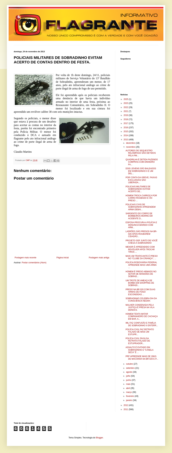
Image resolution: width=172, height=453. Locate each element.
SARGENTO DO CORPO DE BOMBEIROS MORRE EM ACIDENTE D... (139, 216)
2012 (126, 405)
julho (128, 376)
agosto (129, 372)
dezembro (131, 143)
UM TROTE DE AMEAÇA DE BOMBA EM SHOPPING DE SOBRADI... (140, 283)
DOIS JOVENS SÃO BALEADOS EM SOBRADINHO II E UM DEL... (141, 171)
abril (128, 388)
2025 (126, 99)
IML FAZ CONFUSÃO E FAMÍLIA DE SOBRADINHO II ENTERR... (142, 324)
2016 (126, 127)
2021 (126, 111)
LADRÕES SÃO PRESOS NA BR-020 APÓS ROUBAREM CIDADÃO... (141, 234)
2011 (126, 409)
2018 (126, 119)
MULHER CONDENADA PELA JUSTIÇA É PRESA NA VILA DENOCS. (140, 307)
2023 (126, 103)
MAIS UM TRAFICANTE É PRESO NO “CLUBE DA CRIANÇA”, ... (142, 257)
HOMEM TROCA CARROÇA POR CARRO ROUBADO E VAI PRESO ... (141, 198)
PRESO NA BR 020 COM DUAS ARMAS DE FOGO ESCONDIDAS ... (140, 292)
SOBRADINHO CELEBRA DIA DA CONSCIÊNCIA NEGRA (141, 299)
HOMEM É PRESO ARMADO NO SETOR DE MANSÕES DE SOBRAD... (141, 274)
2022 (126, 107)
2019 (126, 115)
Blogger (99, 437)
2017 (126, 123)
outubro (130, 364)
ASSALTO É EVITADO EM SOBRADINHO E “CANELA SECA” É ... (139, 350)
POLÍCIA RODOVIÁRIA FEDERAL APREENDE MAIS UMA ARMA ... (141, 265)
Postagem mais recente (25, 257)
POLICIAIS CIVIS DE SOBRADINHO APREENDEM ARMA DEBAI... (140, 207)
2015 (126, 131)
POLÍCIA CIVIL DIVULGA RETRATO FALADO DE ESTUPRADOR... (138, 341)
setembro (130, 368)
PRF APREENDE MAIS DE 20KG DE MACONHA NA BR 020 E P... (142, 357)
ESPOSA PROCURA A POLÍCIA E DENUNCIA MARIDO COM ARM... (141, 225)
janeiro (129, 400)
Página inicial (62, 257)
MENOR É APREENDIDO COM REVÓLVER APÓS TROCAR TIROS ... (140, 249)
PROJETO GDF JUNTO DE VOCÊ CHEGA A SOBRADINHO (142, 241)
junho (129, 380)
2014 (126, 135)
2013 (126, 139)
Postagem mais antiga (99, 257)
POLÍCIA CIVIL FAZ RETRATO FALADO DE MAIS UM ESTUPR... (140, 332)
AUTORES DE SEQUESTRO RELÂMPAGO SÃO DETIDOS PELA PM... (141, 153)
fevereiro (130, 396)
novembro (131, 147)
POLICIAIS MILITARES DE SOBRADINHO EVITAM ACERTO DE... (138, 189)
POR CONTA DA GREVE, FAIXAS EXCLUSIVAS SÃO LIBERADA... (141, 180)
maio (128, 384)
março (129, 392)
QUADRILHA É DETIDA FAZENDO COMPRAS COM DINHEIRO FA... (142, 162)
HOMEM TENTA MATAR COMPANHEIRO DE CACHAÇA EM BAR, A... (142, 316)
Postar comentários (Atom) (34, 262)
